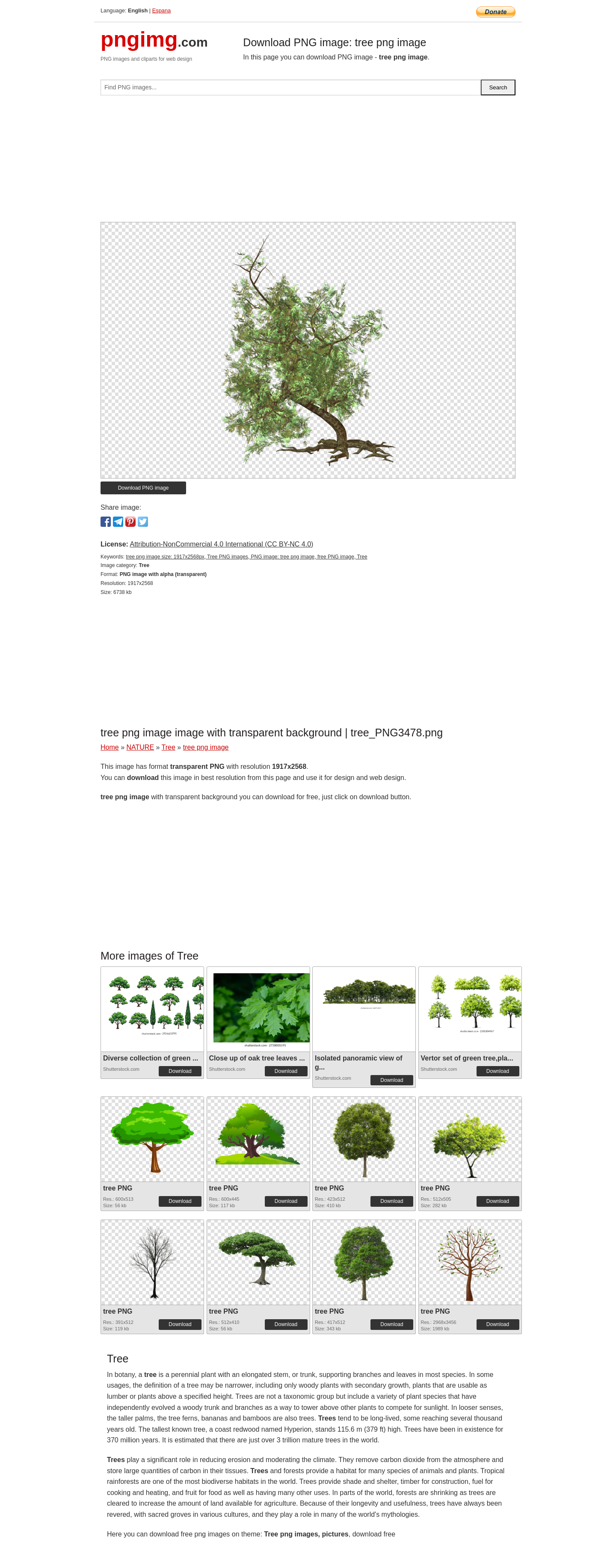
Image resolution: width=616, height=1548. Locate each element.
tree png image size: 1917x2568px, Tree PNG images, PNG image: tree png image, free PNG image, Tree (246, 557)
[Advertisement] (308, 162)
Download (180, 1071)
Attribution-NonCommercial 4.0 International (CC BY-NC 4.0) (221, 544)
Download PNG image (143, 488)
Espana (161, 10)
